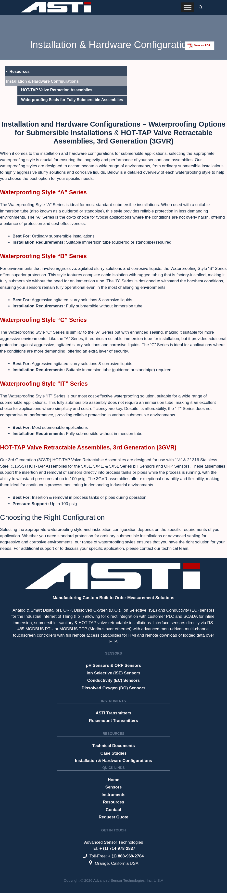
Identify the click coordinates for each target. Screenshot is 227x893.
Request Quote (113, 817)
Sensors (113, 653)
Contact (113, 809)
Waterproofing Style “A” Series (43, 192)
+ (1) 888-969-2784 (126, 856)
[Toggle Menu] (187, 7)
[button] (200, 7)
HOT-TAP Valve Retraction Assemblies (56, 90)
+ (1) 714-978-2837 (117, 848)
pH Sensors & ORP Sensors (113, 665)
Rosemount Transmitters (113, 720)
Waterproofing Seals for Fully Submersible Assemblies (72, 100)
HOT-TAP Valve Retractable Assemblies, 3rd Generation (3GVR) (88, 447)
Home (113, 779)
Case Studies (114, 753)
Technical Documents (113, 745)
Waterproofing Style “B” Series (43, 256)
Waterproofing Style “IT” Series (44, 383)
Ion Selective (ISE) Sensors (113, 673)
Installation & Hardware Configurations (113, 760)
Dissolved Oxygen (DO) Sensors (114, 688)
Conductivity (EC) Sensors (113, 680)
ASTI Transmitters (113, 713)
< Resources (18, 71)
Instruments (113, 701)
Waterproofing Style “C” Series (43, 319)
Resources (114, 733)
